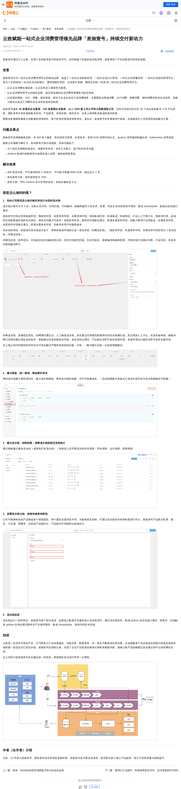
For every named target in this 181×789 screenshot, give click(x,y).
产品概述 (22, 29)
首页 (5, 29)
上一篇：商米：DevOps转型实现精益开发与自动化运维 (33, 770)
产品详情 (90, 51)
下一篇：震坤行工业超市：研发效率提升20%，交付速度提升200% (141, 770)
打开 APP (170, 4)
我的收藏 (169, 51)
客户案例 (46, 29)
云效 (13, 29)
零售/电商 (58, 29)
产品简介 (34, 29)
